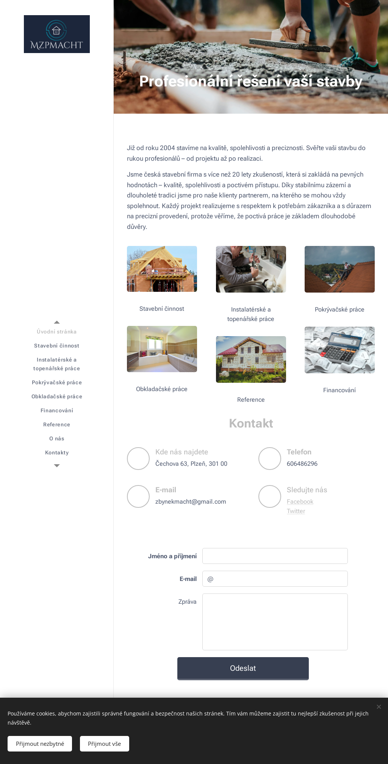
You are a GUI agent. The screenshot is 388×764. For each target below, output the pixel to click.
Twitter (296, 511)
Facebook (300, 501)
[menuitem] (56, 331)
